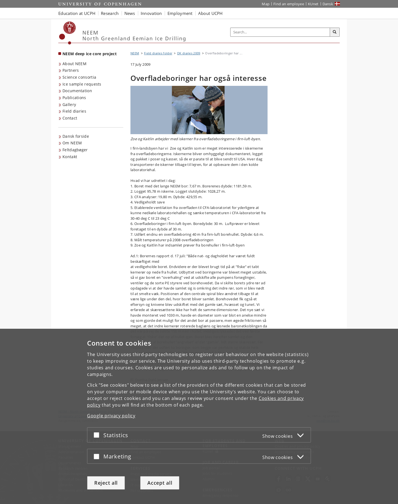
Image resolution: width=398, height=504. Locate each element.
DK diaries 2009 (188, 53)
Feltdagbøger (75, 149)
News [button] (129, 13)
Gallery (69, 104)
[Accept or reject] (98, 434)
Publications (74, 97)
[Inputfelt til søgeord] (280, 32)
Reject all (106, 482)
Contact (69, 118)
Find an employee (288, 3)
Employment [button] (180, 13)
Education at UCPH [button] (76, 13)
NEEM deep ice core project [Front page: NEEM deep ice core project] (89, 53)
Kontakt (69, 156)
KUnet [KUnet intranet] (313, 3)
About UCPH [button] (210, 13)
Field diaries (74, 111)
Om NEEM (72, 142)
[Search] (335, 32)
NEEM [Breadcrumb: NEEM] (134, 53)
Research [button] (110, 13)
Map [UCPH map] (265, 3)
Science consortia (79, 77)
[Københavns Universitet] (67, 33)
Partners (70, 70)
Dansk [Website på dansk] (328, 3)
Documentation (77, 90)
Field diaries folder (158, 53)
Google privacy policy (111, 416)
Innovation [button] (151, 13)
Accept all (159, 482)
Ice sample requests (81, 84)
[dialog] (199, 416)
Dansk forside (75, 136)
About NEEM (74, 63)
